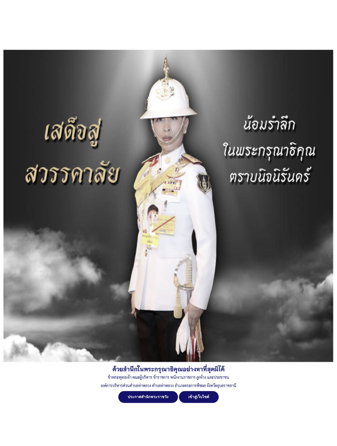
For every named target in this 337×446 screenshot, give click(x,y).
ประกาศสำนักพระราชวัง (148, 397)
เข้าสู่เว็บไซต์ (198, 397)
